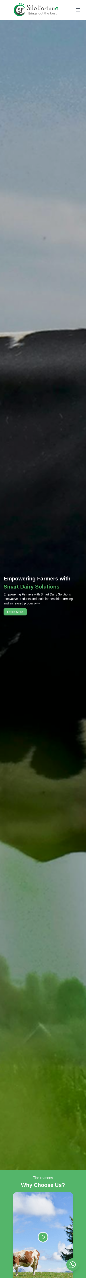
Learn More (15, 612)
